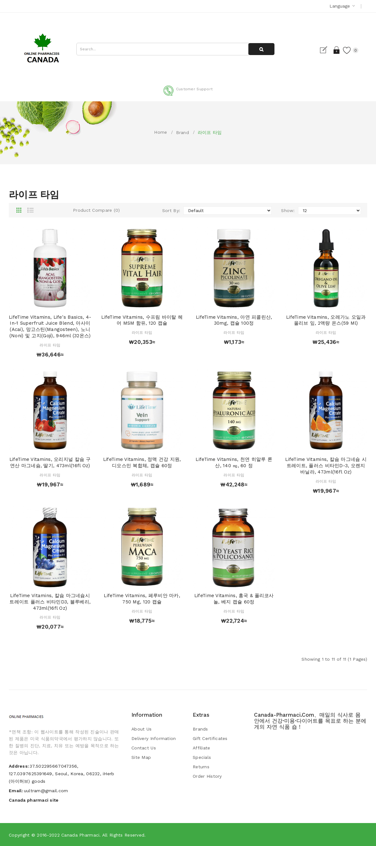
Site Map (141, 757)
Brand (182, 132)
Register (324, 50)
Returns (201, 766)
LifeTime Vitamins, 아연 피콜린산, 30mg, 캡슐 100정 (234, 320)
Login (335, 50)
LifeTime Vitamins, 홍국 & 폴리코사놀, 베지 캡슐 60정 (234, 599)
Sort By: (171, 210)
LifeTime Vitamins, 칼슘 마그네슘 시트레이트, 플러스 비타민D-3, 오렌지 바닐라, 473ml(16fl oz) (326, 466)
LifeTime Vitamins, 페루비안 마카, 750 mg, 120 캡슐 (142, 599)
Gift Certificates (210, 738)
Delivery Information (153, 738)
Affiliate (201, 747)
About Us (141, 728)
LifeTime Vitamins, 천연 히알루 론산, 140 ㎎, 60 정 (234, 462)
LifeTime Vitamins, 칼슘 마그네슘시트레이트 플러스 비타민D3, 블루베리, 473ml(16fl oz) (50, 602)
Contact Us (143, 747)
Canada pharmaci (80, 835)
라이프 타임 (210, 132)
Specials (202, 757)
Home (160, 132)
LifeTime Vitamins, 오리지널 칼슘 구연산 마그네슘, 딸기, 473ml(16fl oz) (50, 462)
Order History (207, 776)
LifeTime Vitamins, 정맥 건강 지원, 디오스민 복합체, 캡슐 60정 (142, 462)
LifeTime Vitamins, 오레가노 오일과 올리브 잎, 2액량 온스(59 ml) (326, 320)
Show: (288, 210)
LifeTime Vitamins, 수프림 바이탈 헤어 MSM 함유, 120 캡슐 (142, 320)
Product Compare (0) (96, 210)
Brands (200, 728)
